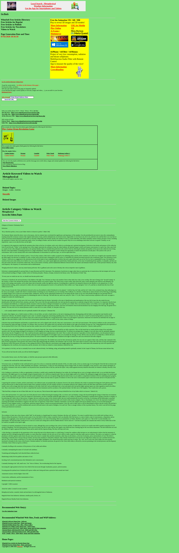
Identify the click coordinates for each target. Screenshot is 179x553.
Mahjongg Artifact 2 (64, 153)
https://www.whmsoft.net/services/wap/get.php (25, 114)
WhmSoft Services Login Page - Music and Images (17, 523)
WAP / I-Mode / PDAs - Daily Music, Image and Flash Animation (21, 533)
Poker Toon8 (50, 153)
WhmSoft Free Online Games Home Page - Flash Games (18, 526)
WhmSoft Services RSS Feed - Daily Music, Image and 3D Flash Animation (24, 528)
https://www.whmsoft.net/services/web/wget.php (23, 123)
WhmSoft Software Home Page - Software (14, 521)
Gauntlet (36, 153)
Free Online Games (8, 148)
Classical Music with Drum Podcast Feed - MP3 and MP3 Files (20, 532)
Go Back (5, 14)
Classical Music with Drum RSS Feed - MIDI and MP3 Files (19, 530)
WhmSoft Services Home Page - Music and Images (17, 545)
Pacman (23, 153)
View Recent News (8, 162)
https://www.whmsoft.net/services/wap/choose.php (30, 116)
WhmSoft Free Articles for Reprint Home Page (15, 543)
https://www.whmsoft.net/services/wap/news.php (25, 112)
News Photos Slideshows (10, 166)
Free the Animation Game (9, 511)
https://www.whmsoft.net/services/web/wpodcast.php (26, 121)
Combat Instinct (9, 153)
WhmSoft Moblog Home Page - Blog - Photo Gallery (17, 525)
